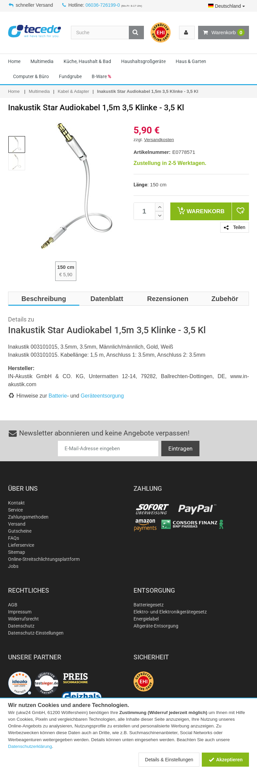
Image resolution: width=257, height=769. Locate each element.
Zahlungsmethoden (28, 517)
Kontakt (16, 503)
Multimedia (42, 61)
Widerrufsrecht (23, 619)
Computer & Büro (31, 76)
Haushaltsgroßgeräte (143, 61)
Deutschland (226, 6)
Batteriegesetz (149, 604)
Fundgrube (70, 76)
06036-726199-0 (103, 5)
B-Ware (101, 76)
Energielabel (146, 619)
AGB (12, 604)
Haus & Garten (191, 61)
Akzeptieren (225, 759)
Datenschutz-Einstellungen (36, 633)
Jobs (13, 566)
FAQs (13, 538)
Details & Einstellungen (169, 759)
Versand (16, 524)
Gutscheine (19, 531)
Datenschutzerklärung (30, 746)
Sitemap (16, 552)
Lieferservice (21, 545)
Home (14, 61)
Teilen (234, 227)
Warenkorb (223, 32)
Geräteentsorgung (102, 396)
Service (15, 510)
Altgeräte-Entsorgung (156, 626)
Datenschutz (21, 626)
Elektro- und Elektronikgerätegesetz (170, 611)
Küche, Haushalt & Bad (87, 61)
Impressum (19, 611)
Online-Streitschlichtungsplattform (44, 559)
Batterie (58, 396)
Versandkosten (159, 139)
